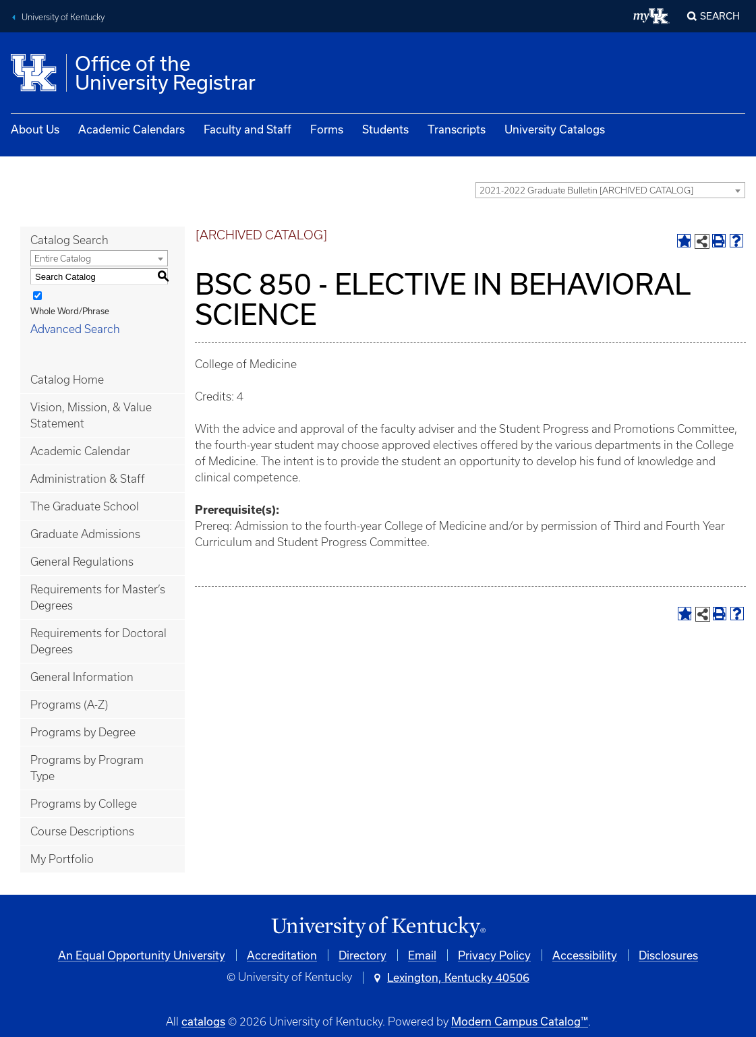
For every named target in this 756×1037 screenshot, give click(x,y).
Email (422, 955)
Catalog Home (67, 380)
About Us (35, 129)
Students (385, 129)
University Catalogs (554, 129)
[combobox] (610, 190)
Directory (362, 955)
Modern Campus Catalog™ (519, 1021)
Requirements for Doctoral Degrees (98, 641)
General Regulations (82, 562)
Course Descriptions (82, 831)
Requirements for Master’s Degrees (97, 597)
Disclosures (668, 955)
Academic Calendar (80, 451)
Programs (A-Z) (69, 705)
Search (720, 16)
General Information (82, 677)
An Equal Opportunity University (141, 955)
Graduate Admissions (85, 534)
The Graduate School (84, 506)
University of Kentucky (63, 17)
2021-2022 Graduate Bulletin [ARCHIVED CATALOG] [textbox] (586, 190)
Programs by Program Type (87, 768)
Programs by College (83, 804)
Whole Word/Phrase (69, 311)
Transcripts (457, 129)
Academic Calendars (131, 129)
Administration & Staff (87, 479)
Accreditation (282, 955)
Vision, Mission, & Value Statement (91, 415)
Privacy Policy (494, 955)
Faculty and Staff (247, 129)
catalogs (203, 1021)
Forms (326, 129)
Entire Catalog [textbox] (62, 259)
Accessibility (584, 955)
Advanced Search (75, 329)
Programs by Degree (83, 732)
